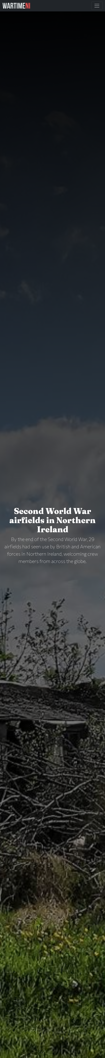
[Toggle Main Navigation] (97, 6)
